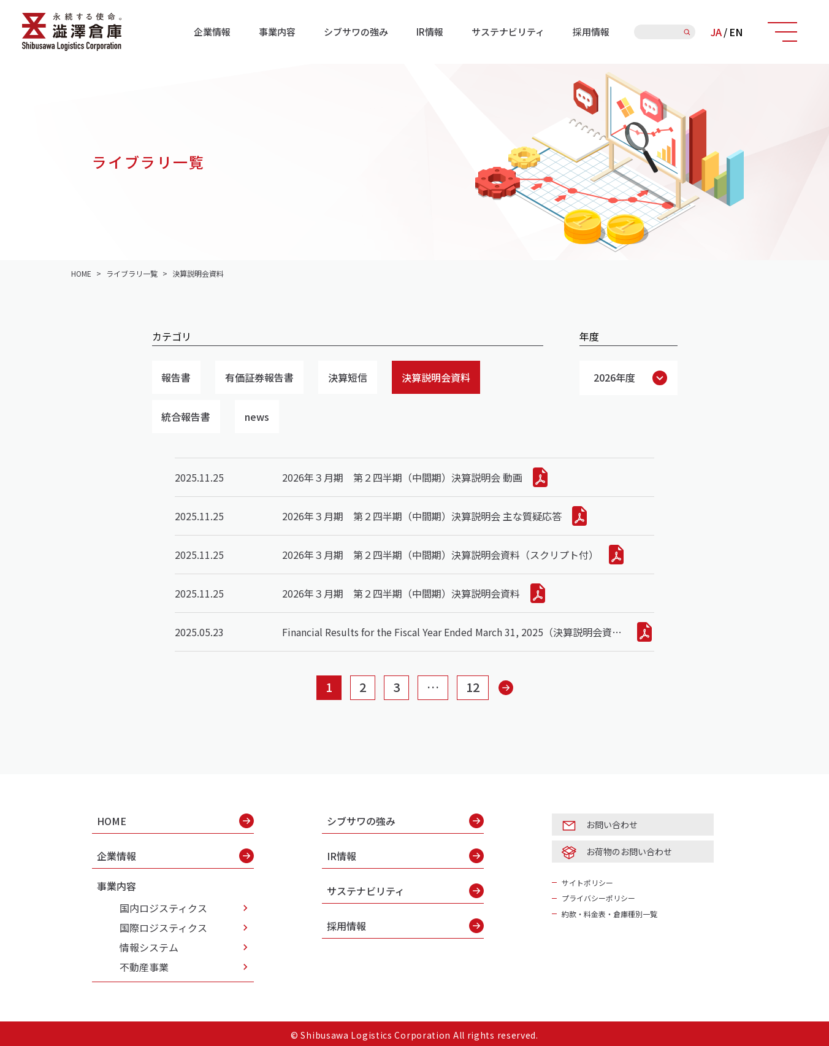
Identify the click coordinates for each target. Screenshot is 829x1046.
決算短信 (348, 377)
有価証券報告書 (260, 377)
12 (472, 687)
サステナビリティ (508, 31)
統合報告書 (186, 416)
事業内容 (277, 31)
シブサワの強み (356, 31)
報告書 (176, 377)
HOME (175, 820)
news (257, 416)
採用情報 (591, 31)
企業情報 (212, 31)
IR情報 (429, 31)
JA (716, 32)
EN (736, 32)
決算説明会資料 (436, 377)
